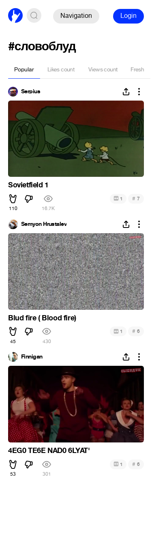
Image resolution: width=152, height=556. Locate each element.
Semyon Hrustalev (43, 224)
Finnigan (32, 357)
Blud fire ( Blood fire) (42, 318)
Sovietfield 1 (28, 185)
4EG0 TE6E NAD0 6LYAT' (49, 450)
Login (128, 15)
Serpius (30, 91)
